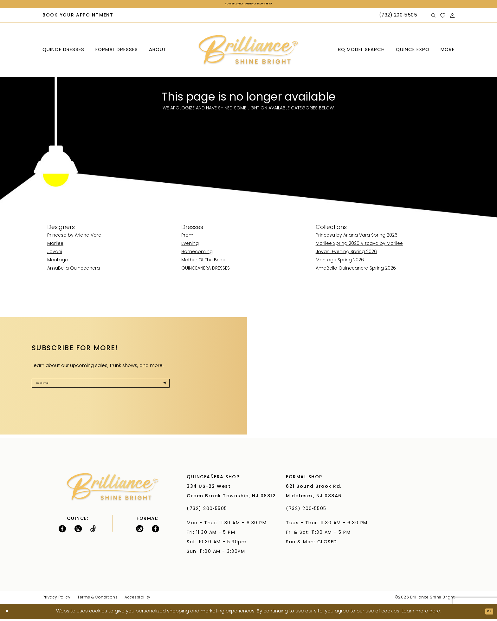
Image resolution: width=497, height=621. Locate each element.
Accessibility (138, 599)
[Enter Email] (101, 388)
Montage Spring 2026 (340, 262)
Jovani (54, 254)
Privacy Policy (56, 599)
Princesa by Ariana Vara (74, 237)
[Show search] (433, 17)
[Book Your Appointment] (78, 18)
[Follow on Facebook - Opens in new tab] (62, 530)
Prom (187, 237)
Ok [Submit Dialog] (486, 613)
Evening (190, 246)
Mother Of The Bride (203, 262)
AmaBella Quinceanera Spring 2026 (356, 270)
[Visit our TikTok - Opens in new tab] (93, 530)
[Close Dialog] (10, 613)
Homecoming (197, 254)
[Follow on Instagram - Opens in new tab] (78, 530)
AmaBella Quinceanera (73, 270)
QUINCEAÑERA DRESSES (205, 270)
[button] (452, 17)
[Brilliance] (249, 52)
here (434, 613)
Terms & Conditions (97, 599)
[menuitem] (78, 18)
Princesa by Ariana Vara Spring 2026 (356, 237)
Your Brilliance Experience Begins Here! (248, 5)
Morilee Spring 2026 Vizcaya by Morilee (359, 246)
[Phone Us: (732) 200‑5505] (399, 18)
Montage (57, 262)
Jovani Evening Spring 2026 (346, 254)
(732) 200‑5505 (209, 510)
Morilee (55, 246)
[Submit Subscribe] (161, 388)
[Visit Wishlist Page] (443, 17)
